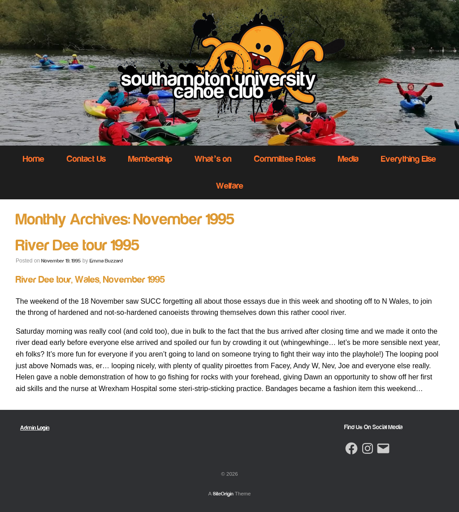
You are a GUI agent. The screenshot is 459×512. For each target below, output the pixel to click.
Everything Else (408, 159)
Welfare (229, 186)
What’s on (213, 159)
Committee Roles (285, 159)
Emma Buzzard (106, 261)
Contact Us (86, 159)
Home (33, 159)
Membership (150, 159)
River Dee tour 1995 (77, 245)
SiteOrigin (223, 493)
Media (348, 159)
